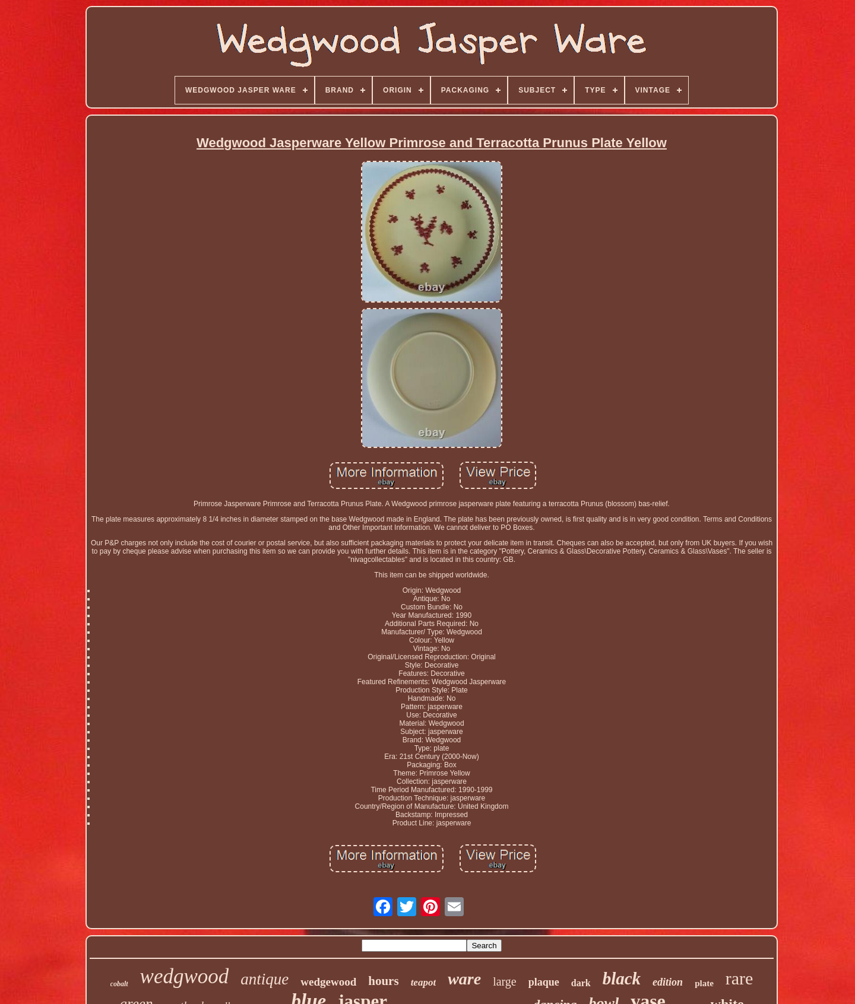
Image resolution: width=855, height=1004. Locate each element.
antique (264, 979)
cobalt (119, 984)
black (622, 978)
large (505, 981)
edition (668, 982)
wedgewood (328, 982)
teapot (423, 982)
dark (581, 983)
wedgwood (184, 976)
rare (739, 978)
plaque (543, 982)
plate (704, 983)
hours (383, 981)
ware (464, 979)
